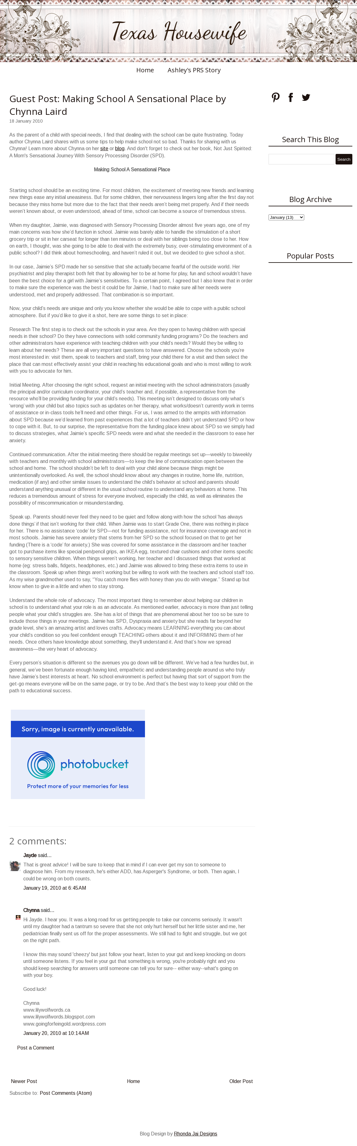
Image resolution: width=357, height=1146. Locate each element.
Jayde (30, 855)
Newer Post (24, 1081)
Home (145, 70)
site (104, 148)
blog (119, 148)
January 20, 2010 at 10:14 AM (56, 1033)
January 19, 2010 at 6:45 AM (54, 888)
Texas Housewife (178, 31)
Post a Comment (35, 1047)
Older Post (241, 1081)
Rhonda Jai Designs (195, 1133)
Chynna (31, 910)
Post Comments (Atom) (66, 1093)
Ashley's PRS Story (194, 70)
